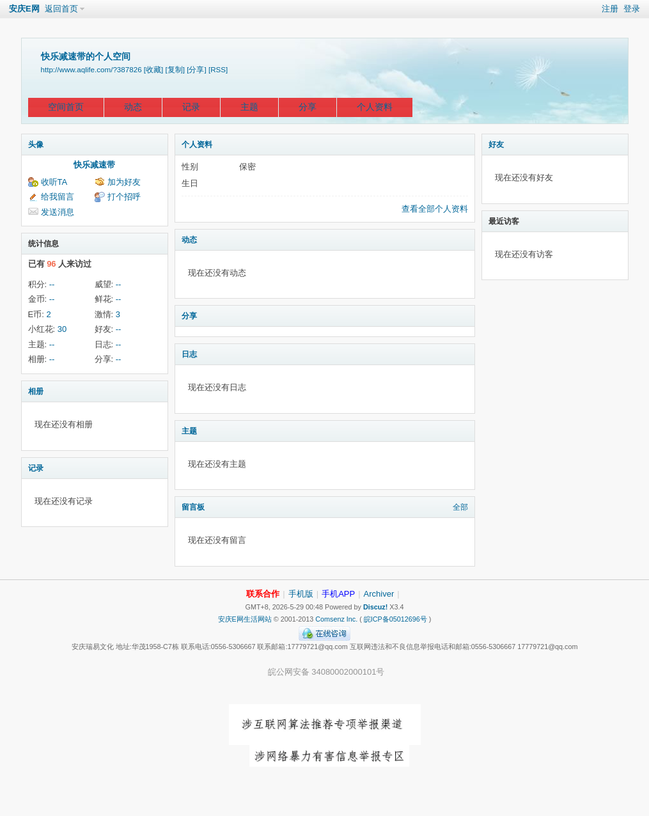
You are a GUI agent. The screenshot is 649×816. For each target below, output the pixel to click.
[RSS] (218, 69)
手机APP (338, 594)
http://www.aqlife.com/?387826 (91, 69)
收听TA (54, 182)
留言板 (193, 507)
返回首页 (61, 8)
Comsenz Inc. (336, 619)
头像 (35, 144)
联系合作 (262, 594)
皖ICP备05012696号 (395, 619)
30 (62, 329)
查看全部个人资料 (435, 209)
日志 (189, 354)
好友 (496, 144)
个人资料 (375, 107)
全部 (460, 507)
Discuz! (375, 607)
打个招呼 (124, 196)
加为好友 (124, 182)
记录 (191, 107)
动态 (133, 107)
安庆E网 (24, 8)
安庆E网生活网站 (245, 619)
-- (52, 284)
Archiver (379, 594)
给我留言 (57, 196)
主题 (249, 107)
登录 (631, 8)
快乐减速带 (94, 164)
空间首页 (66, 107)
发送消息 (57, 212)
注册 (610, 8)
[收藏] (153, 69)
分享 (308, 107)
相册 (35, 391)
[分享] (196, 69)
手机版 (300, 594)
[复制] (175, 69)
